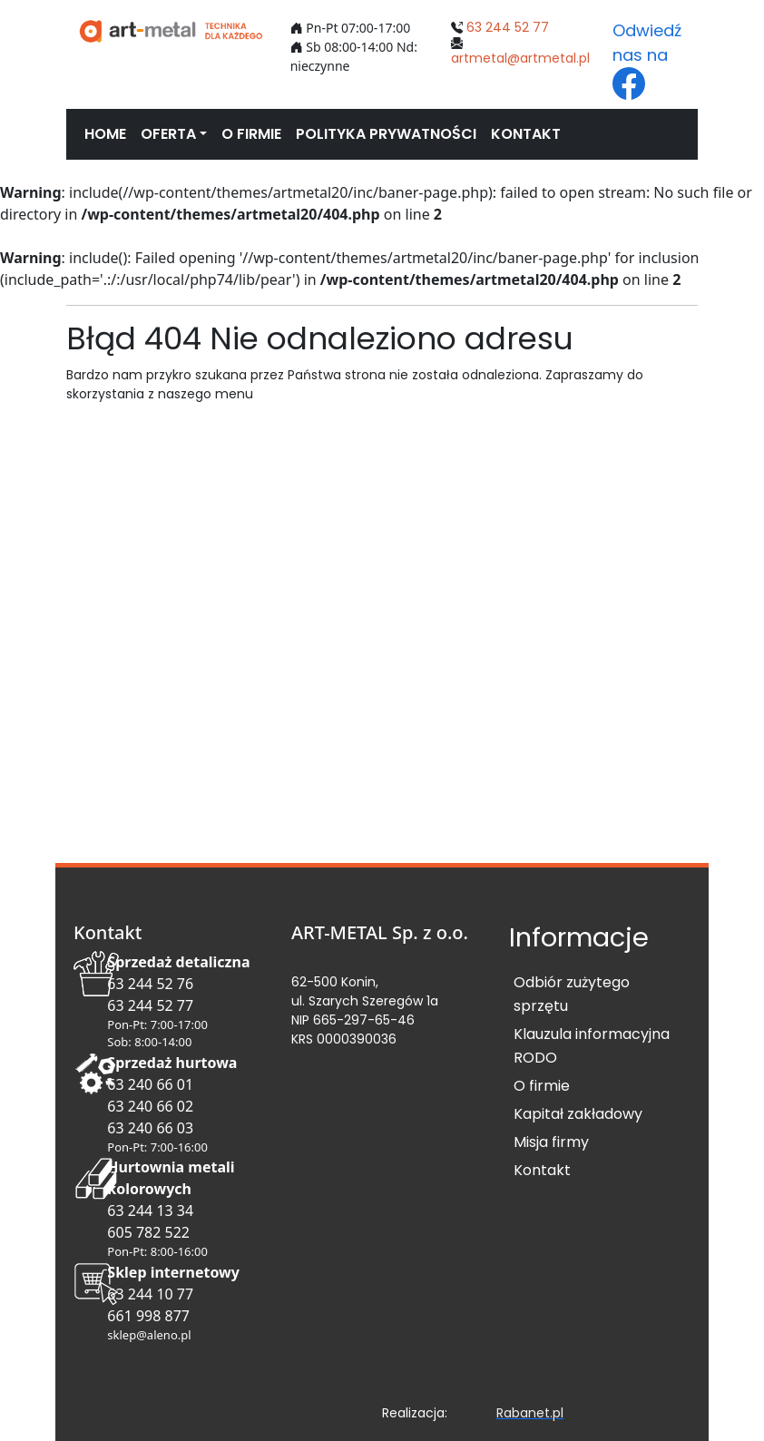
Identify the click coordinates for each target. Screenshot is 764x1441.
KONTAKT (526, 133)
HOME (105, 133)
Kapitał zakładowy (578, 1113)
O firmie (542, 1085)
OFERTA (168, 133)
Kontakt (542, 1170)
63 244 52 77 (507, 27)
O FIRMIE (251, 133)
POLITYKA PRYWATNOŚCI (386, 133)
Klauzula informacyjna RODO (592, 1046)
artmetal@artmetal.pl (520, 58)
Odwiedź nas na (646, 59)
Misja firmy (551, 1142)
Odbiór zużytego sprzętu (572, 994)
